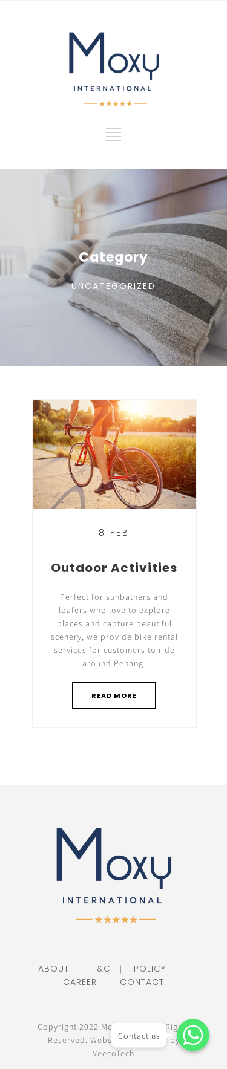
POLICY (145, 969)
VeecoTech (113, 1053)
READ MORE (114, 695)
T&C (97, 969)
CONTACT (137, 982)
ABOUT (53, 969)
